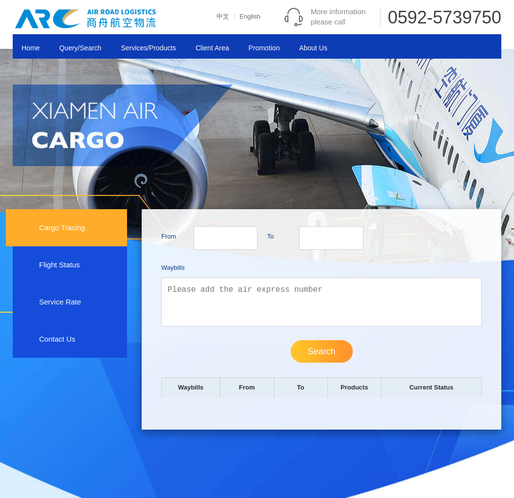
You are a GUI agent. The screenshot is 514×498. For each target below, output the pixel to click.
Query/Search (80, 47)
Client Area (212, 47)
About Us (313, 47)
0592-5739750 (444, 17)
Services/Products (148, 47)
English (249, 16)
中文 (222, 16)
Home (30, 47)
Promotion (264, 47)
